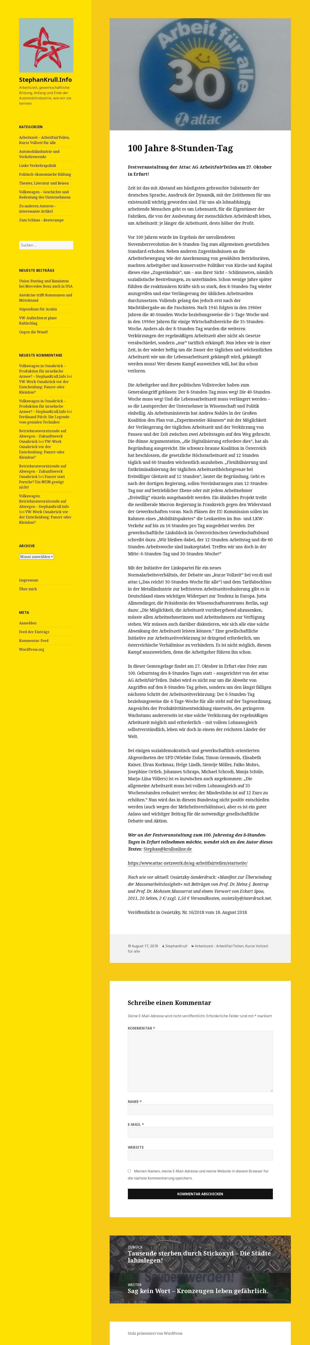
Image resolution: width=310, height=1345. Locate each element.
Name (135, 1101)
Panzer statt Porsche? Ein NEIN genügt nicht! (42, 482)
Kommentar (141, 1028)
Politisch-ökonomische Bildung (45, 174)
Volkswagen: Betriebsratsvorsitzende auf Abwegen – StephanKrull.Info (44, 501)
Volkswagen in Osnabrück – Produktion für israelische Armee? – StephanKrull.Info (42, 371)
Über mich (28, 589)
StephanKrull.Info (45, 79)
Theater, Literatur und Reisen (44, 183)
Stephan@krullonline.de (168, 849)
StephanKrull (176, 946)
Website (136, 1147)
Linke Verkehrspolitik (37, 165)
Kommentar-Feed (34, 640)
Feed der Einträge (34, 631)
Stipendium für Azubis (38, 309)
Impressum (28, 580)
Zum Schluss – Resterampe (41, 220)
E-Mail (136, 1124)
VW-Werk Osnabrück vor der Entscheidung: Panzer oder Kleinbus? (44, 387)
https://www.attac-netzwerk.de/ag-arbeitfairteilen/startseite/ (187, 863)
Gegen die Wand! (33, 332)
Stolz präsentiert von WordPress (155, 1333)
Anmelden (27, 623)
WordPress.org (31, 649)
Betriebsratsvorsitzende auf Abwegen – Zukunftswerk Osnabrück (42, 436)
